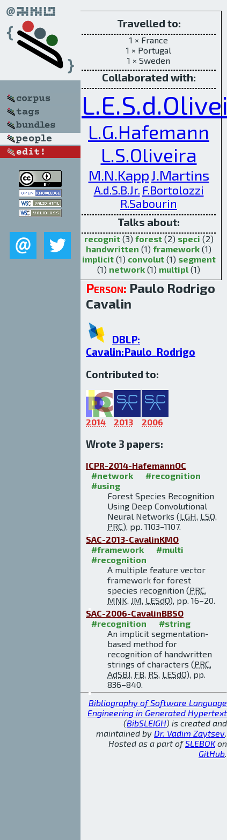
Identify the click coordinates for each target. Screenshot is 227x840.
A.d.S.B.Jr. (117, 190)
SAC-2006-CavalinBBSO (135, 613)
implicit (98, 259)
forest (148, 239)
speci (189, 239)
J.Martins (180, 174)
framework (176, 249)
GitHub (212, 753)
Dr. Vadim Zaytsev (189, 733)
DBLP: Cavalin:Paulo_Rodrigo (140, 345)
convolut (146, 259)
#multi (170, 549)
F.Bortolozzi (173, 190)
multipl (173, 269)
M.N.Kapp (119, 174)
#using (105, 486)
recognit (102, 239)
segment (197, 259)
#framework (117, 549)
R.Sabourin (148, 203)
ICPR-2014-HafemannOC (136, 465)
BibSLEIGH (146, 723)
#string (175, 623)
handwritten (112, 249)
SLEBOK (200, 743)
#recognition (173, 475)
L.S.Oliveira (149, 154)
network (127, 269)
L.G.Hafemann (148, 131)
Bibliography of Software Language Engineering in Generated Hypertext (157, 708)
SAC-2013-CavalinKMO (132, 539)
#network (112, 475)
